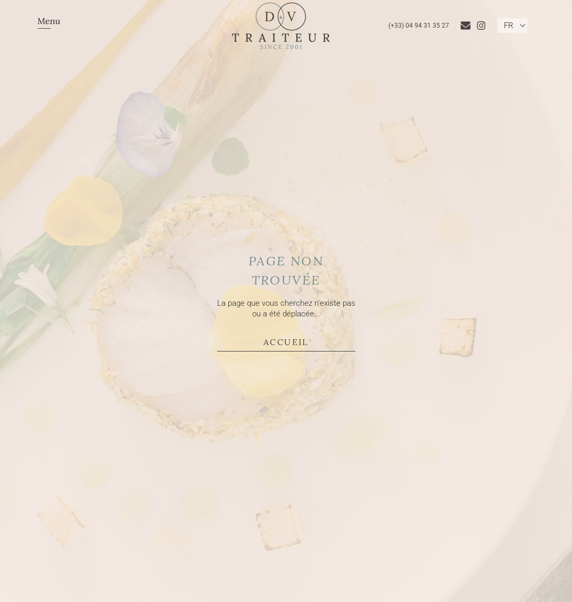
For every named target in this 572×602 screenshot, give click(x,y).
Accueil (286, 341)
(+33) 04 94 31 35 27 (418, 25)
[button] (49, 25)
